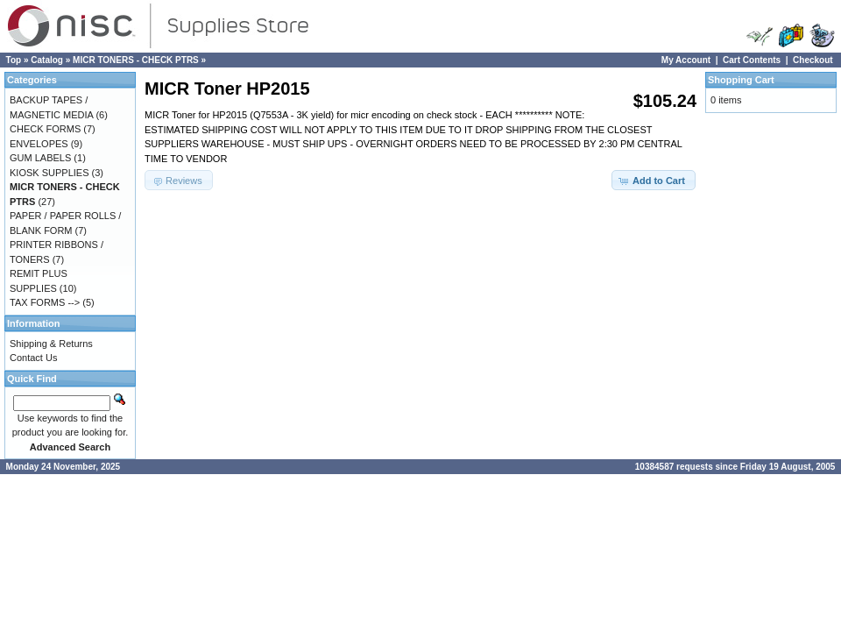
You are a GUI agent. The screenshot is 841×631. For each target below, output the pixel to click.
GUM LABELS (40, 157)
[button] (653, 180)
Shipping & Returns (51, 343)
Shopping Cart (741, 79)
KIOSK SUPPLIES (49, 172)
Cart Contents (752, 60)
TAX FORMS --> (45, 302)
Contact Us (33, 357)
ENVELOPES (39, 143)
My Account (685, 60)
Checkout (813, 60)
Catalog (47, 60)
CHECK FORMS (45, 129)
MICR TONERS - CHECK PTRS (136, 60)
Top (14, 60)
